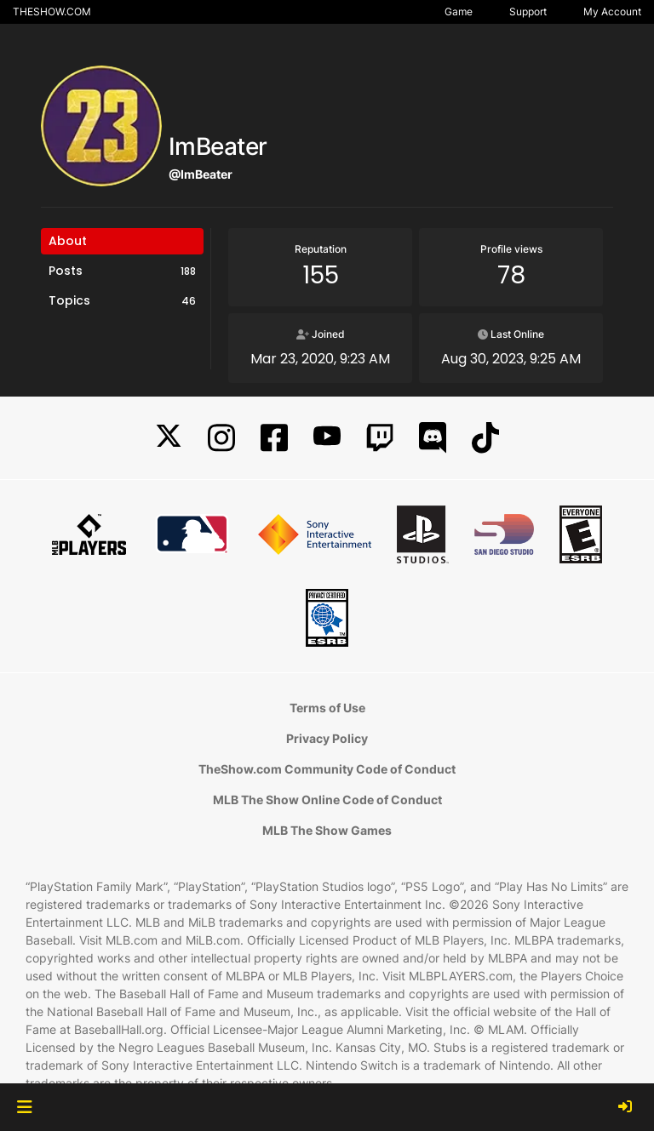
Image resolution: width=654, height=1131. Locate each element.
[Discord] (432, 438)
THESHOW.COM (52, 11)
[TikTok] (485, 438)
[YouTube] (327, 438)
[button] (24, 1107)
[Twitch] (379, 438)
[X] (168, 438)
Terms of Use (327, 707)
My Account (612, 11)
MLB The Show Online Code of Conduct (327, 799)
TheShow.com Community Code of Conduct (327, 769)
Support (528, 11)
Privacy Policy (327, 738)
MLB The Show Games (327, 830)
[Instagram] (221, 438)
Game (459, 11)
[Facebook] (274, 438)
